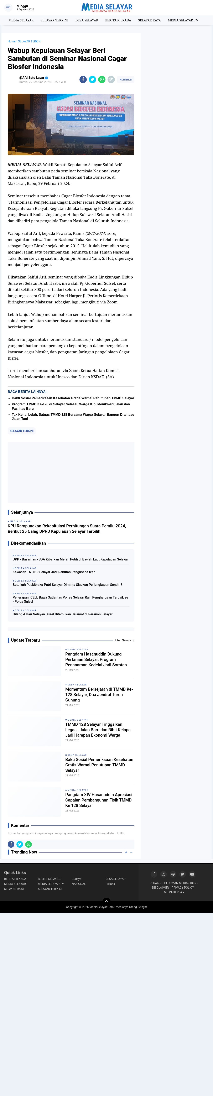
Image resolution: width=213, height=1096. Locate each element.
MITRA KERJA (173, 892)
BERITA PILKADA (118, 20)
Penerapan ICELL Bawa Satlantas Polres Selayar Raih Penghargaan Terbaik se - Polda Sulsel (70, 599)
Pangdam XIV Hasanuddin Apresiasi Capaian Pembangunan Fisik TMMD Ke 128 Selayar (98, 800)
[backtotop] (106, 902)
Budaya (76, 879)
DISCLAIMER (160, 887)
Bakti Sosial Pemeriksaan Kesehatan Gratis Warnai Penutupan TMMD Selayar (73, 398)
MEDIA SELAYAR (21, 20)
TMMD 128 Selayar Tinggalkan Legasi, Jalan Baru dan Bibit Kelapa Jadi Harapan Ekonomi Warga (98, 730)
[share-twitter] (92, 79)
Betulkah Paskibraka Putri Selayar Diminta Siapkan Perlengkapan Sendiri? (67, 585)
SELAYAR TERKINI (54, 20)
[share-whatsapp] (101, 79)
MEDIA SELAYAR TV (183, 20)
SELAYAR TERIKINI (50, 889)
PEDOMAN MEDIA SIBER (180, 883)
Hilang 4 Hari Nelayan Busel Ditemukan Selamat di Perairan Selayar (63, 614)
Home (12, 41)
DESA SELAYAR (86, 20)
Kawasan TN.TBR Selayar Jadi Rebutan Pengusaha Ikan (54, 572)
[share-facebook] (83, 79)
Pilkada (110, 884)
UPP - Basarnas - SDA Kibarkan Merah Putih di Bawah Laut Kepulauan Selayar (70, 559)
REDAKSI (155, 883)
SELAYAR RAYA (149, 20)
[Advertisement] (71, 472)
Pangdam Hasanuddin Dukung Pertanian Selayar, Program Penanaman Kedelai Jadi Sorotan (96, 659)
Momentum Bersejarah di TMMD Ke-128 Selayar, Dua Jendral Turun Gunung (99, 695)
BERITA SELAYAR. (49, 879)
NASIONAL (79, 884)
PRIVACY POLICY (183, 887)
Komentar (125, 79)
